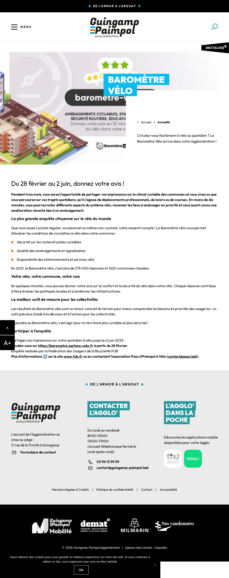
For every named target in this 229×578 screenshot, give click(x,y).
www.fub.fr (73, 356)
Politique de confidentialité (114, 490)
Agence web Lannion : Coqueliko (146, 547)
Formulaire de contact (38, 452)
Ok (81, 570)
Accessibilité (168, 490)
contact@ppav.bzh (182, 356)
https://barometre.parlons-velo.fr (65, 345)
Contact (146, 490)
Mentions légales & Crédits (70, 490)
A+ (7, 343)
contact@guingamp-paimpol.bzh (119, 467)
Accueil (146, 122)
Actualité (163, 122)
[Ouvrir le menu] (14, 27)
